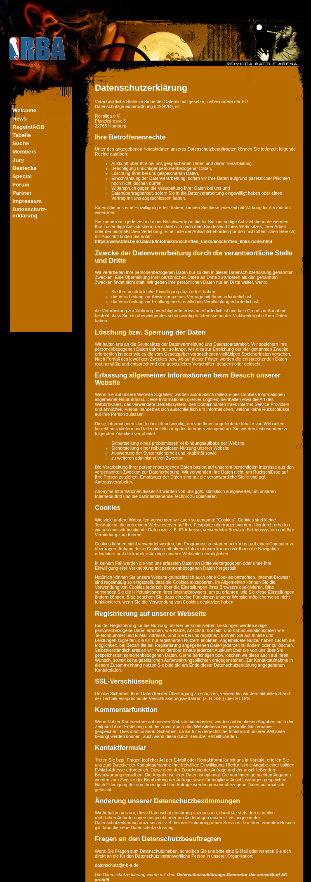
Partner (22, 193)
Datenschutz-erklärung (29, 212)
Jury (18, 160)
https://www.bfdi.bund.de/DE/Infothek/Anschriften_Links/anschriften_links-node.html (183, 241)
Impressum (27, 201)
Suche (20, 143)
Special (22, 176)
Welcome (24, 110)
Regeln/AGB (28, 127)
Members (24, 152)
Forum (20, 185)
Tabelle (21, 135)
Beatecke (24, 168)
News (19, 119)
